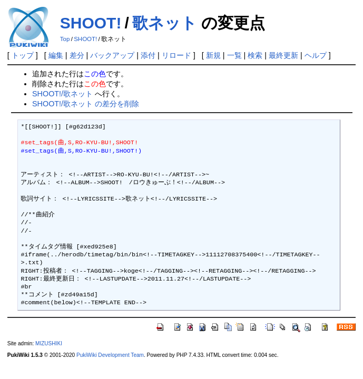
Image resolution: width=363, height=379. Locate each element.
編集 (55, 55)
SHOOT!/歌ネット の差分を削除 (85, 103)
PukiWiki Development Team (110, 355)
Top (65, 39)
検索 (255, 55)
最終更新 (283, 55)
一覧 (234, 55)
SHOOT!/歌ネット (62, 93)
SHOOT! (91, 23)
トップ (23, 55)
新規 (213, 55)
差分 (77, 55)
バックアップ (112, 55)
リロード (176, 55)
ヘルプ (316, 55)
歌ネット (164, 23)
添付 (148, 55)
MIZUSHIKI (48, 343)
